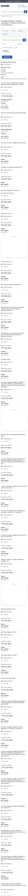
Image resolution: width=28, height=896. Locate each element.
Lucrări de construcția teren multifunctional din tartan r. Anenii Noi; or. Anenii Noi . (13, 511)
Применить (7, 57)
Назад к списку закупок (7, 16)
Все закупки (6, 30)
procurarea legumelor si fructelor (10, 190)
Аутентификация (17, 1)
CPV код (19, 44)
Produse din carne (6, 261)
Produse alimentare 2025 (8, 609)
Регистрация (9, 1)
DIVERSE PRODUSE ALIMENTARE (11, 167)
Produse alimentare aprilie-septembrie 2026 (13, 113)
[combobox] (9, 44)
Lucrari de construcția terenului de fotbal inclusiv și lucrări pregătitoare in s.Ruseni (12, 83)
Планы (13, 30)
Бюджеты (20, 30)
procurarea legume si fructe (8, 632)
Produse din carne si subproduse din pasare (13, 142)
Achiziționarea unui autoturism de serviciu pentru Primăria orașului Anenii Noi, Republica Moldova (12, 309)
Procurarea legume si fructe (9, 655)
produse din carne (6, 213)
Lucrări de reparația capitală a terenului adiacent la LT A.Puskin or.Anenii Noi (12, 727)
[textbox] (9, 44)
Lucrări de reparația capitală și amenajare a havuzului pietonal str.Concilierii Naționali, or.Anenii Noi (13, 702)
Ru (25, 1)
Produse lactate (5, 359)
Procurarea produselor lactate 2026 (11, 284)
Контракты (5, 34)
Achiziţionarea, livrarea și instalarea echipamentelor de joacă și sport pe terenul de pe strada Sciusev (13, 832)
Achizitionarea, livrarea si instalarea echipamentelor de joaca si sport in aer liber (13, 884)
